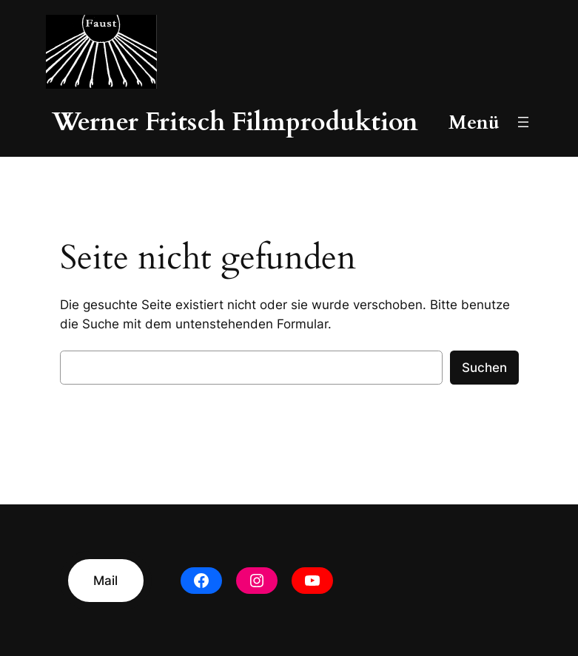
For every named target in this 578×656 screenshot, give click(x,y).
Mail (105, 580)
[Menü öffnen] (523, 122)
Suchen (484, 367)
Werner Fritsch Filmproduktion (235, 122)
